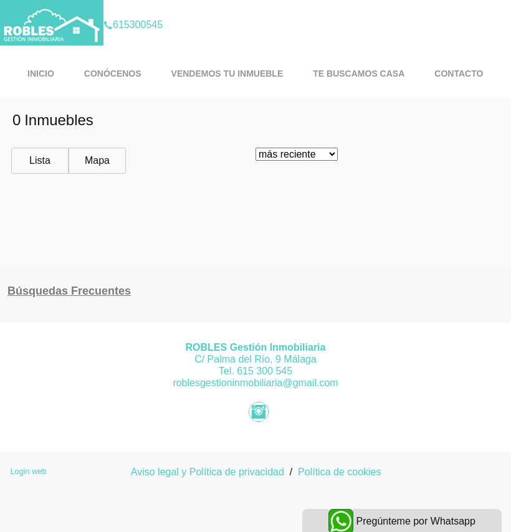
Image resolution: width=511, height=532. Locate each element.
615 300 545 (264, 371)
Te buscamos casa (358, 73)
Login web (28, 471)
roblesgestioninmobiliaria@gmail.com (255, 383)
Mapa (97, 160)
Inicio (40, 73)
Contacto (458, 73)
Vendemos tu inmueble (227, 73)
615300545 (133, 8)
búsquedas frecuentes (69, 291)
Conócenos (112, 73)
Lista (39, 160)
